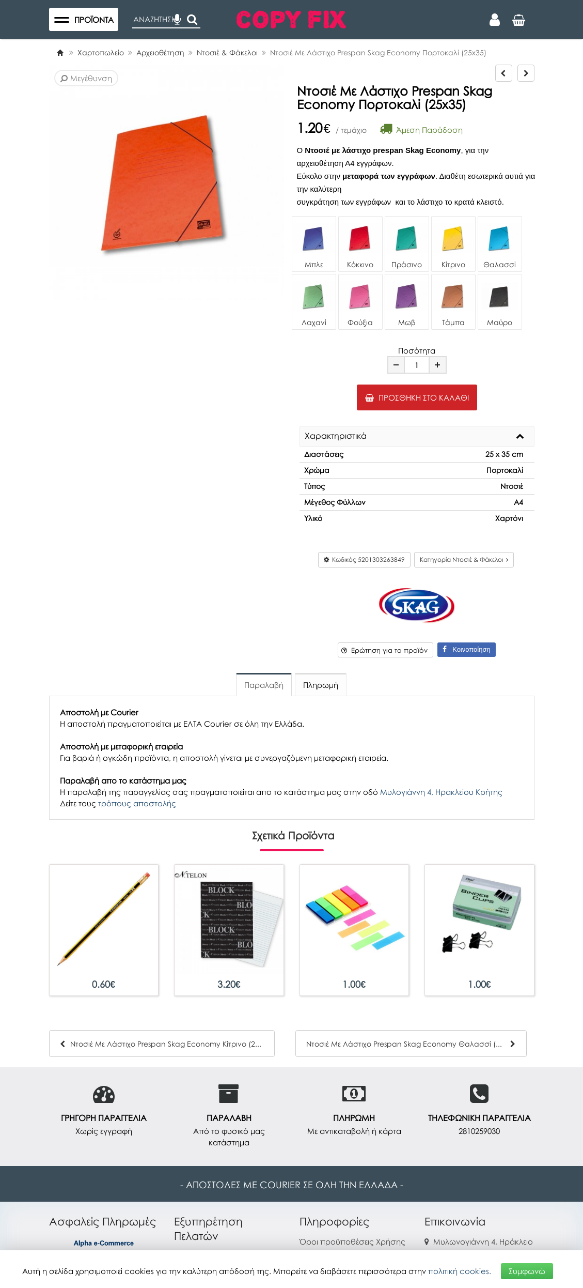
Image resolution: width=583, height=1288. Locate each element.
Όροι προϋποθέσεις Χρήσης (352, 1241)
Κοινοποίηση (466, 649)
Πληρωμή (320, 684)
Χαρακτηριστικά (336, 436)
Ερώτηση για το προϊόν (384, 650)
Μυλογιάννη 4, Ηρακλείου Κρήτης (441, 791)
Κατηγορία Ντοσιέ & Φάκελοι (464, 559)
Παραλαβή (263, 684)
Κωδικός (364, 559)
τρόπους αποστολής (137, 803)
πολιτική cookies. (459, 1271)
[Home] (60, 52)
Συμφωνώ (527, 1271)
